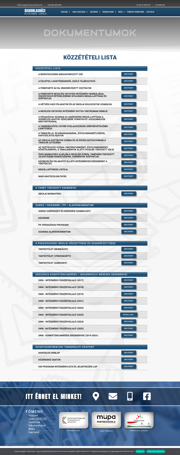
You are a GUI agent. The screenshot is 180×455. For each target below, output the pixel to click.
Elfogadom (140, 451)
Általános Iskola (36, 14)
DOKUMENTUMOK (109, 12)
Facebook (160, 5)
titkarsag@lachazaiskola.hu (30, 5)
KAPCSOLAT (150, 12)
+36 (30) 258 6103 (54, 5)
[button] (128, 314)
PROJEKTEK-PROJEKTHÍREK (135, 12)
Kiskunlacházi (35, 10)
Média (31, 426)
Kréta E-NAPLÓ (144, 5)
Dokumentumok (36, 423)
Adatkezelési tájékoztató (155, 451)
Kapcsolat (33, 429)
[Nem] (177, 451)
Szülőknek (34, 420)
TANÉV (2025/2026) (79, 12)
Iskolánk (33, 415)
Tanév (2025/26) (37, 418)
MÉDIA (121, 12)
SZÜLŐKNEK (95, 12)
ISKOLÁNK (65, 12)
